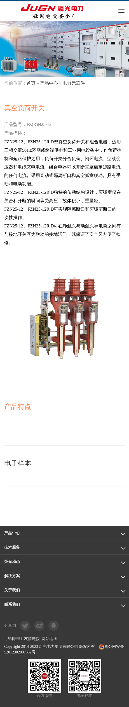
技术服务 (12, 547)
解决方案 (12, 576)
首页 (31, 83)
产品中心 (49, 83)
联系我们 (12, 604)
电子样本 (17, 463)
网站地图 (49, 639)
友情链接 (32, 639)
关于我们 (12, 590)
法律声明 (14, 639)
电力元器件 (73, 83)
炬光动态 (12, 561)
